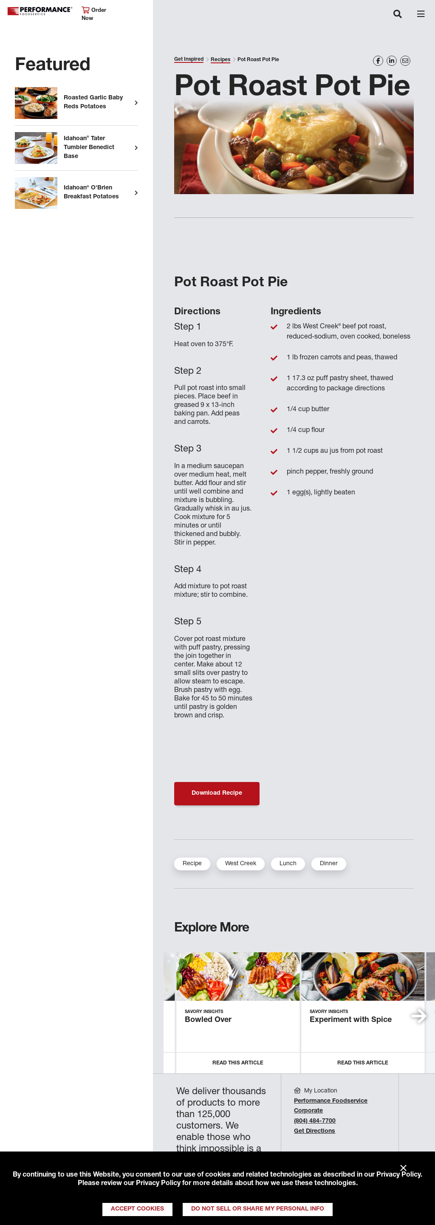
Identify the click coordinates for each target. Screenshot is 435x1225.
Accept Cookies (137, 1209)
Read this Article (237, 1063)
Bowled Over (208, 1020)
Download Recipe (217, 793)
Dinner (329, 864)
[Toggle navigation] (397, 15)
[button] (419, 1016)
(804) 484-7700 (315, 1121)
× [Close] (403, 1168)
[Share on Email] (405, 61)
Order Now (94, 14)
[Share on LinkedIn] (392, 61)
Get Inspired (188, 59)
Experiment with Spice (351, 1020)
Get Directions (314, 1132)
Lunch (288, 864)
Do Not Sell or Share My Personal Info (257, 1209)
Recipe (192, 864)
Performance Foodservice (40, 11)
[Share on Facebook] (378, 61)
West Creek (240, 864)
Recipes (220, 59)
